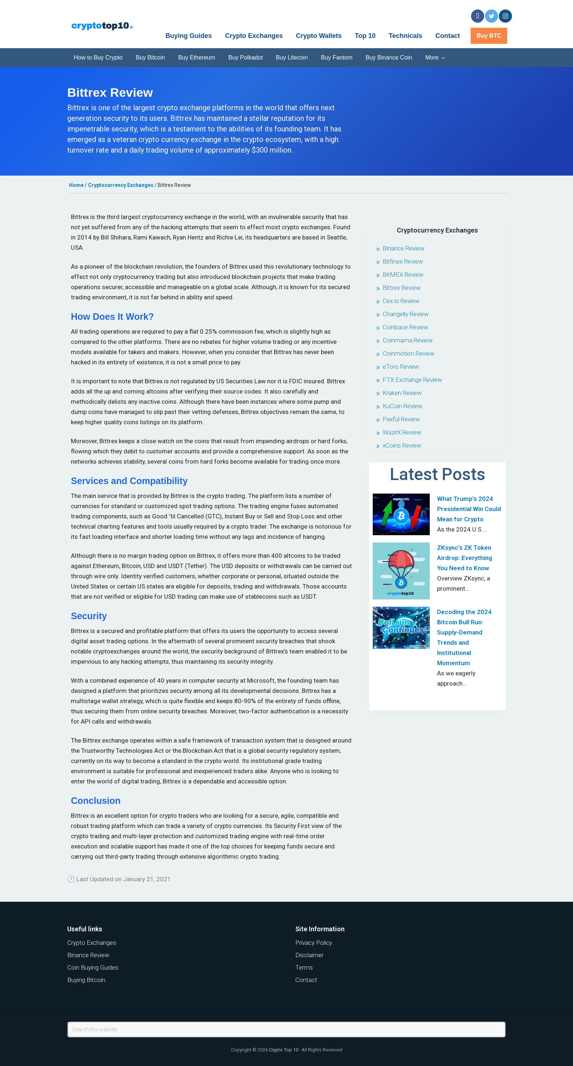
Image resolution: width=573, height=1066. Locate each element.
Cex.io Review (401, 300)
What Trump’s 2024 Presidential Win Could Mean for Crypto (469, 509)
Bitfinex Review (403, 261)
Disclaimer (309, 955)
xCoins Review (402, 445)
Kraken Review (402, 392)
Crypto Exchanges (91, 942)
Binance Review (404, 248)
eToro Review (401, 366)
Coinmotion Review (409, 353)
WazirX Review (402, 432)
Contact (306, 979)
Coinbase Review (405, 327)
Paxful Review (401, 419)
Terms (304, 967)
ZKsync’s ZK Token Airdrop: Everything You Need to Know (464, 558)
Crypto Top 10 (283, 1049)
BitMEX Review (403, 274)
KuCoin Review (402, 406)
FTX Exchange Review (412, 379)
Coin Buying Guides (92, 967)
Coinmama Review (408, 340)
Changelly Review (406, 314)
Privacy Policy (313, 942)
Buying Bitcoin (86, 979)
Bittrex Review (402, 287)
